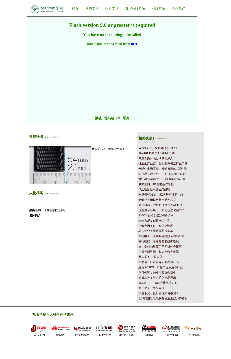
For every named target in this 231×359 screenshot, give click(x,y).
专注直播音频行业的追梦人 (155, 158)
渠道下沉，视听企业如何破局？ (158, 293)
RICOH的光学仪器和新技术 (155, 215)
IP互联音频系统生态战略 (154, 189)
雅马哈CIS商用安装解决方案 (156, 153)
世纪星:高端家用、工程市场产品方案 (161, 178)
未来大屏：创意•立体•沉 (153, 220)
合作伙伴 (178, 8)
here (134, 44)
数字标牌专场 (135, 8)
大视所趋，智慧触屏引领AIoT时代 (160, 204)
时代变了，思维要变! (151, 288)
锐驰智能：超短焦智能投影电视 (158, 241)
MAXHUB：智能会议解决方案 (157, 282)
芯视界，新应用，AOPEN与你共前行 (162, 173)
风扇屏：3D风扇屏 (150, 256)
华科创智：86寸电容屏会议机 (157, 272)
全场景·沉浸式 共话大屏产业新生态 (160, 194)
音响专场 (91, 8)
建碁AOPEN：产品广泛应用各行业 (160, 267)
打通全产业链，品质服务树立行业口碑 (163, 163)
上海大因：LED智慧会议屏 (155, 225)
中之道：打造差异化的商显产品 (158, 262)
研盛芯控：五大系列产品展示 (157, 277)
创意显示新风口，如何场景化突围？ (161, 210)
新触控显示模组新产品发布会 (157, 199)
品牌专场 (158, 8)
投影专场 (111, 8)
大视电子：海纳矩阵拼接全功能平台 (161, 236)
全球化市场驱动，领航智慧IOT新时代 (162, 168)
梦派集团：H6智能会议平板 (156, 184)
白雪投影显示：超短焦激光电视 (158, 251)
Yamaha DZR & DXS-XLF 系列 (157, 147)
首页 (75, 8)
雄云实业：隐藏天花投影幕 (155, 230)
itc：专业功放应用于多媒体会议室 (160, 246)
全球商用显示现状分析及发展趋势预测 (163, 298)
